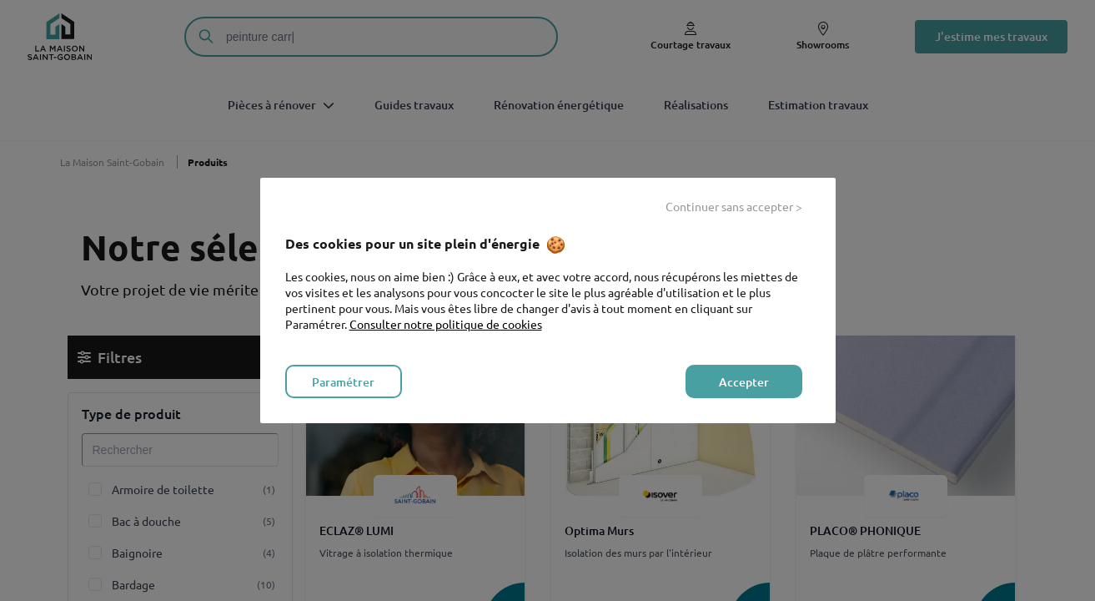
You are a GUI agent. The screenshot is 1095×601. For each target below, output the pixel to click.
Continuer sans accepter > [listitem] (734, 206)
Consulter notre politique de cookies (445, 323)
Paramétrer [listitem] (343, 382)
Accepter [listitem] (744, 382)
